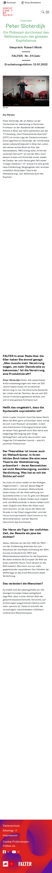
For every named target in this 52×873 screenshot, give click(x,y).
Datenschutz (11, 826)
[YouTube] (15, 852)
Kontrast (9, 2)
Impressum (10, 835)
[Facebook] (6, 852)
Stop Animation (31, 2)
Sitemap (8, 831)
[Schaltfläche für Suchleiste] (43, 10)
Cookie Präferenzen (16, 842)
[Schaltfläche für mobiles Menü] (46, 12)
